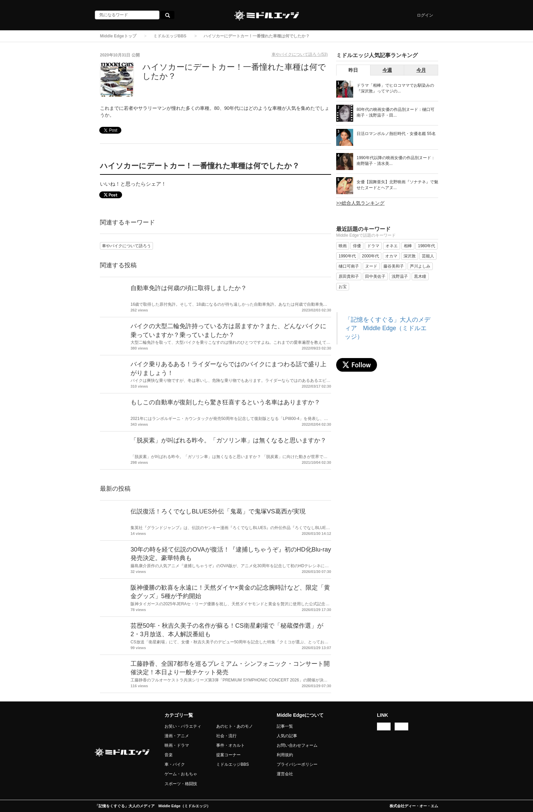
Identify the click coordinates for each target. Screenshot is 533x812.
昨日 (353, 70)
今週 (387, 70)
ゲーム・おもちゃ (181, 774)
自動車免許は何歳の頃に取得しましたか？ (189, 288)
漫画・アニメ (177, 735)
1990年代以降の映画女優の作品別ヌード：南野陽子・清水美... (396, 160)
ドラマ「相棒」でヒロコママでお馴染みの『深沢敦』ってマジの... (395, 88)
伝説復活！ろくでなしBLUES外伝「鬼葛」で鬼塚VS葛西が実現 (218, 511)
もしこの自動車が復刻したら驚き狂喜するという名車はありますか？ (225, 402)
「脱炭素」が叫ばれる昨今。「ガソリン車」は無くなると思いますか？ (228, 440)
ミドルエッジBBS (169, 36)
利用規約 (285, 754)
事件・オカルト (230, 745)
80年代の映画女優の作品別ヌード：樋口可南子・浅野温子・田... (395, 112)
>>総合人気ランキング (360, 203)
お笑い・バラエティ (183, 726)
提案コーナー (228, 754)
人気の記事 (287, 735)
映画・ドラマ (177, 745)
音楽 (169, 754)
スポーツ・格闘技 (181, 783)
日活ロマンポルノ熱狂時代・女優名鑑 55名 (396, 133)
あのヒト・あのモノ (234, 726)
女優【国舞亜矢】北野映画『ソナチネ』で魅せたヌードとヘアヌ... (397, 185)
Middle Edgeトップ (118, 36)
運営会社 (285, 774)
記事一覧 (285, 726)
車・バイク (175, 764)
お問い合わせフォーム (297, 745)
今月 (421, 70)
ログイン (425, 15)
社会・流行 (226, 735)
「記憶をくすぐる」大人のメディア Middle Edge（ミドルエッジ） (387, 328)
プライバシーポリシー (297, 764)
